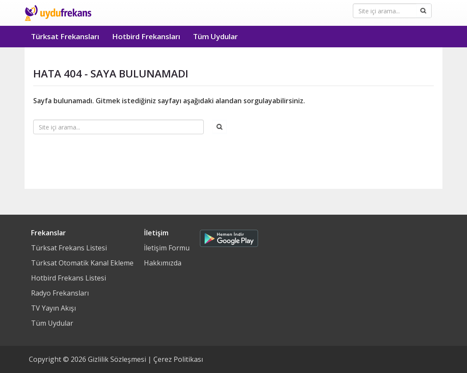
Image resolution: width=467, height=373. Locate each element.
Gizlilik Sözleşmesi (117, 359)
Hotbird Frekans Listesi (68, 278)
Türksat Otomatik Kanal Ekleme (82, 263)
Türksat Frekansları (65, 36)
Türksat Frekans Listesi (69, 248)
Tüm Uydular (215, 36)
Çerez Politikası (178, 359)
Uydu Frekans (58, 13)
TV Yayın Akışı (53, 308)
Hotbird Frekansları (146, 36)
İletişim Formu (167, 248)
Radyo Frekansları (60, 293)
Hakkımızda (162, 263)
